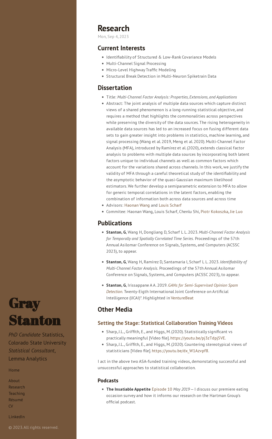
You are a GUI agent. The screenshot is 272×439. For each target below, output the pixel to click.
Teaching (16, 393)
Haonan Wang (137, 205)
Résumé (15, 400)
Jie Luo (236, 211)
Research (16, 387)
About (14, 380)
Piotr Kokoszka (214, 211)
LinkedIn (16, 416)
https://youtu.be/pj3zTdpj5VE (197, 338)
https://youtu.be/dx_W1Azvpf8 (180, 350)
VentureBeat (182, 298)
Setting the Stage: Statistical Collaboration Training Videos (165, 323)
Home (14, 370)
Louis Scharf (170, 205)
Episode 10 (162, 389)
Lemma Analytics (27, 358)
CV (10, 406)
